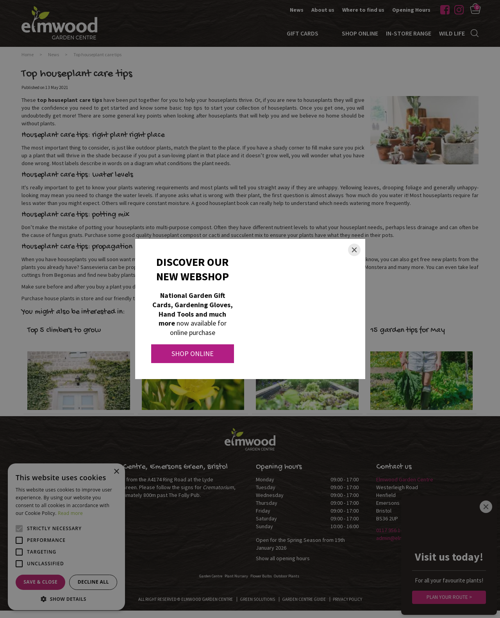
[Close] (354, 250)
